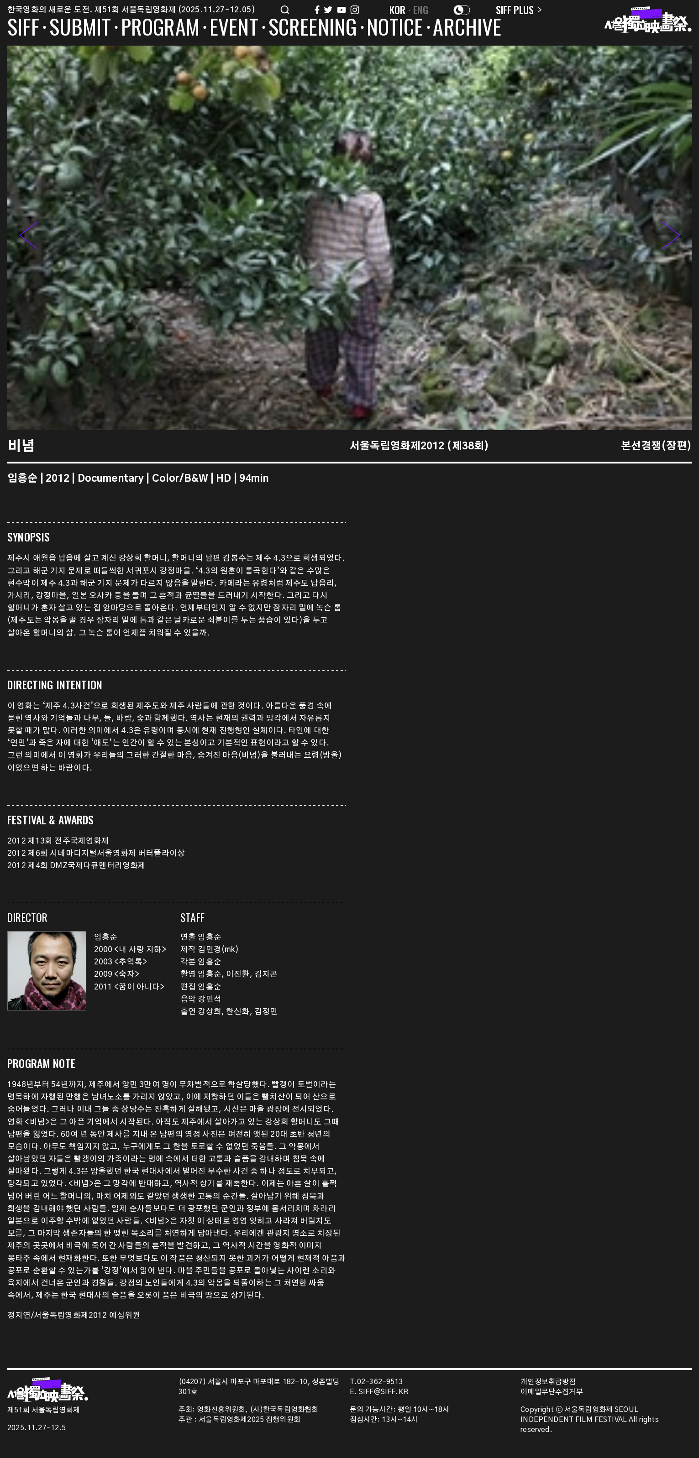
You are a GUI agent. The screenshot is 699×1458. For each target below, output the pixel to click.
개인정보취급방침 (548, 1382)
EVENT (234, 28)
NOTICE (395, 28)
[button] (671, 238)
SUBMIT (80, 28)
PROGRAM (160, 28)
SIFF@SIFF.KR (383, 1392)
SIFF (23, 28)
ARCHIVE (467, 28)
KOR (397, 9)
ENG (420, 9)
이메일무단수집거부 (551, 1392)
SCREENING (312, 28)
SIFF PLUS (519, 9)
